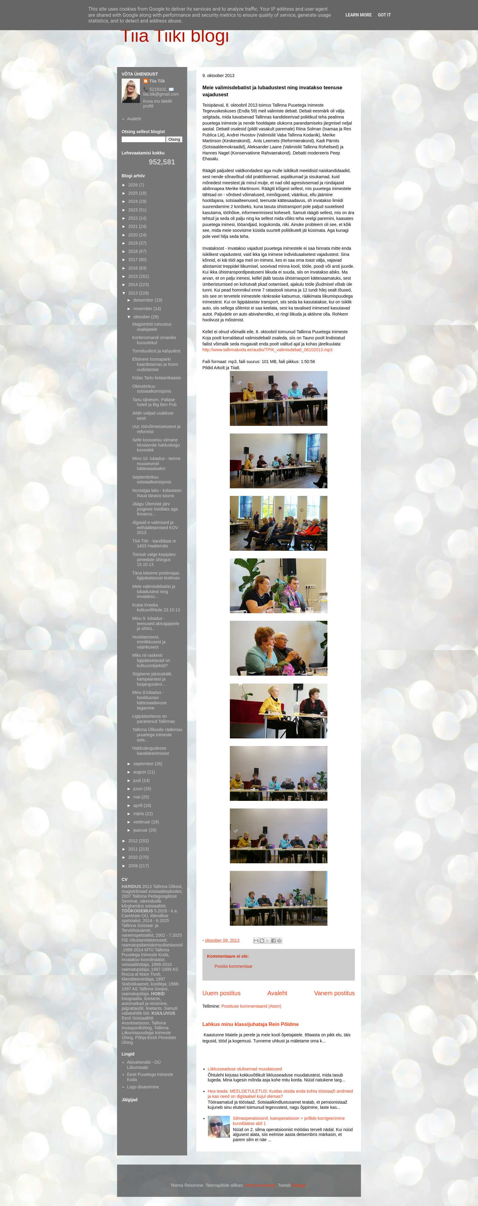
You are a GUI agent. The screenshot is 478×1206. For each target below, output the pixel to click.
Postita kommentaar (234, 966)
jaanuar (141, 830)
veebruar (142, 821)
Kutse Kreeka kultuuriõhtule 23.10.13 (156, 608)
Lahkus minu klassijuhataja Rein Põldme (250, 1024)
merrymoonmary (260, 1185)
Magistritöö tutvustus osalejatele (151, 327)
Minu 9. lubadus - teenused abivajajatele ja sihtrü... (155, 623)
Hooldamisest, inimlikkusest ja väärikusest (149, 642)
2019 (133, 243)
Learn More (358, 14)
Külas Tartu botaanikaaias (156, 377)
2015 (133, 276)
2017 (133, 259)
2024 (133, 201)
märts (139, 813)
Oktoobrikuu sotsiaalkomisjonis (151, 389)
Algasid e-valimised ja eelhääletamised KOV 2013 (155, 527)
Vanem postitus (334, 993)
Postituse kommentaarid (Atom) (251, 1006)
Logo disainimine (143, 1086)
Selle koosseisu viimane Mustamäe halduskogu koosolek (156, 445)
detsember (144, 300)
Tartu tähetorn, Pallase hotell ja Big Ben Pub (154, 402)
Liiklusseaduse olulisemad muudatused (245, 1068)
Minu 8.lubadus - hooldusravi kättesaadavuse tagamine (149, 700)
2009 (133, 865)
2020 (133, 234)
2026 (133, 184)
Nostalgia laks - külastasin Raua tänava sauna (157, 493)
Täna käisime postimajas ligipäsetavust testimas (156, 576)
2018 (133, 251)
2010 (133, 857)
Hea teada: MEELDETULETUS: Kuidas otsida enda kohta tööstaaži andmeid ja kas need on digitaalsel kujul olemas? (280, 1094)
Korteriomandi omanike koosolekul (154, 340)
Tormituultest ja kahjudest (156, 350)
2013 (133, 293)
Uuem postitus (221, 993)
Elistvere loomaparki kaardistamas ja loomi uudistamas (155, 364)
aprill (138, 805)
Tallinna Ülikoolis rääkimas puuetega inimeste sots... (157, 734)
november (143, 308)
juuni (138, 788)
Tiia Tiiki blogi (174, 35)
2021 (133, 226)
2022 (133, 218)
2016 (133, 268)
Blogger (299, 1185)
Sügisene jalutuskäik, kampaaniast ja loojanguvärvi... (152, 679)
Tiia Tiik (157, 81)
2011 (133, 849)
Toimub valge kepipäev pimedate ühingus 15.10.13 (154, 559)
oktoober (142, 316)
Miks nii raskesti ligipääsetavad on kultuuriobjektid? (151, 660)
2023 (133, 209)
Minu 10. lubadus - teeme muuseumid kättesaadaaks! (156, 463)
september (144, 763)
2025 (133, 193)
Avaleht (277, 993)
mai (137, 796)
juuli (137, 780)
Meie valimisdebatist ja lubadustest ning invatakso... (153, 591)
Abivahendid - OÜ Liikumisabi (144, 1065)
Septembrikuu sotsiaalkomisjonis (151, 480)
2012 (133, 840)
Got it (384, 14)
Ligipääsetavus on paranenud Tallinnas (153, 719)
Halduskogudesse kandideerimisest (150, 751)
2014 (133, 284)
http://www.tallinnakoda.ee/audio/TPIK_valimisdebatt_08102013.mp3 (267, 349)
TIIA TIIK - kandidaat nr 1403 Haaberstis (154, 544)
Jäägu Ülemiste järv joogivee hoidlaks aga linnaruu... (155, 509)
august (140, 771)
